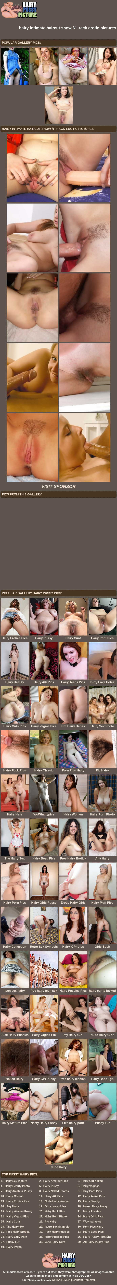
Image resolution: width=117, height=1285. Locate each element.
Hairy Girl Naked (92, 1181)
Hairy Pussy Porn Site (97, 1236)
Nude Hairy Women (57, 1201)
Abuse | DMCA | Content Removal (73, 1280)
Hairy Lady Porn (16, 1236)
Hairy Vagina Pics (17, 1216)
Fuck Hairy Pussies (57, 1231)
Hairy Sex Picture (16, 1181)
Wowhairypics (92, 1221)
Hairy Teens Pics (94, 1196)
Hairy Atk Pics (54, 1196)
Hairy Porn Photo (56, 1216)
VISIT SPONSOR (58, 486)
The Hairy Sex (15, 1226)
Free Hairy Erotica (18, 1231)
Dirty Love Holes (55, 1206)
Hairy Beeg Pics (93, 1231)
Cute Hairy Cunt (55, 1241)
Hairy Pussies (92, 1211)
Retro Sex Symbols (57, 1226)
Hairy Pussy (51, 1186)
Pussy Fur (12, 1241)
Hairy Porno (14, 1247)
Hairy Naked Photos (56, 1191)
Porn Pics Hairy (93, 1226)
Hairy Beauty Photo (17, 1186)
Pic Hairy (50, 1221)
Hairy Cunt (13, 1221)
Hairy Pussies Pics (57, 1236)
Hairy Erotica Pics (17, 1201)
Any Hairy (12, 1206)
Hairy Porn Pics (92, 1191)
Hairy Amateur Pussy (18, 1191)
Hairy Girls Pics (93, 1216)
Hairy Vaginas (90, 1186)
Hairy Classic (14, 1196)
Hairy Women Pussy (19, 1211)
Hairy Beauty (91, 1201)
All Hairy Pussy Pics (96, 1241)
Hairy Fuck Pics (55, 1211)
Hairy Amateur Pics (55, 1181)
